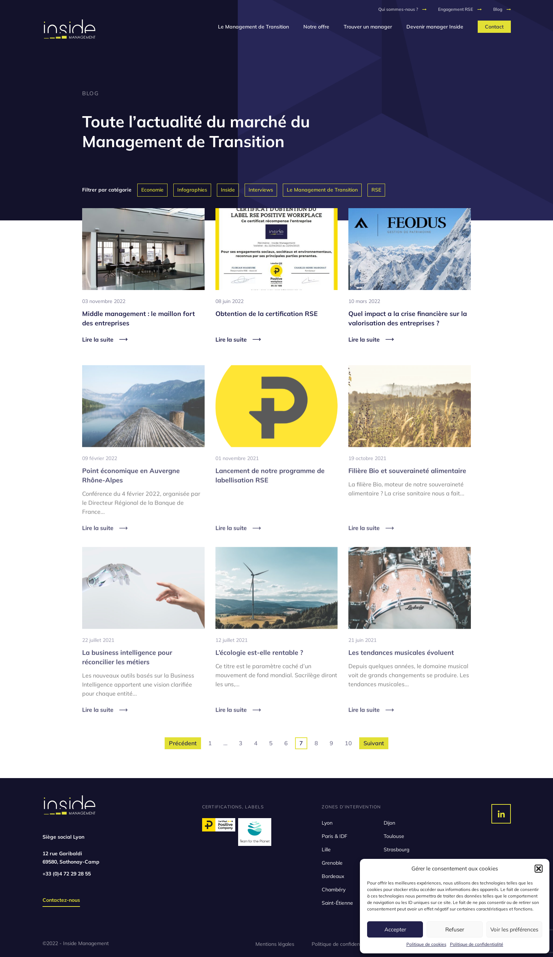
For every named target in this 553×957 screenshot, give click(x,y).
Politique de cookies (426, 944)
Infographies (192, 189)
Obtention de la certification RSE (266, 314)
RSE (376, 189)
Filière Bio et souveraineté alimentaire (407, 482)
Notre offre (316, 26)
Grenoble (332, 863)
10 (348, 743)
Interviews (261, 189)
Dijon (389, 823)
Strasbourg (396, 849)
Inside (228, 189)
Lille (326, 849)
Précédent (183, 743)
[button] (538, 868)
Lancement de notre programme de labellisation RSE (270, 486)
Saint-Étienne (337, 903)
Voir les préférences (514, 929)
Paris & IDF (334, 836)
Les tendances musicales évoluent (401, 664)
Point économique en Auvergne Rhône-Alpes (131, 486)
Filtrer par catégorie (106, 189)
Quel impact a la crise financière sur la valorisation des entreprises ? (407, 318)
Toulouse (394, 836)
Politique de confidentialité (476, 944)
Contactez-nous (61, 900)
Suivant (374, 743)
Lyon (327, 823)
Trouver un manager (368, 26)
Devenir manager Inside (434, 26)
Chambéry (333, 889)
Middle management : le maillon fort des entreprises (138, 318)
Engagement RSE (455, 9)
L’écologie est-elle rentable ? (259, 664)
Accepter (395, 929)
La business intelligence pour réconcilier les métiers (127, 668)
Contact (494, 26)
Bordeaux (333, 876)
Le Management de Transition (253, 26)
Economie (152, 189)
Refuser (454, 929)
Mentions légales (274, 944)
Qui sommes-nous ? (398, 9)
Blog (497, 9)
